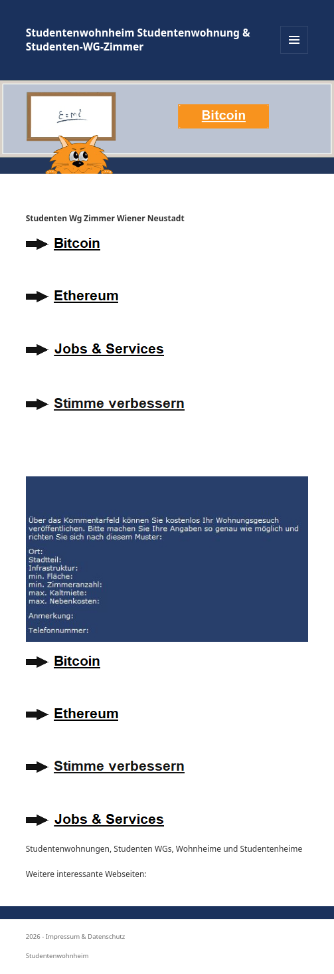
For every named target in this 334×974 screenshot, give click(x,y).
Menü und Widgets (294, 53)
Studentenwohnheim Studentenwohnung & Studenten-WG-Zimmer (138, 39)
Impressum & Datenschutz (85, 936)
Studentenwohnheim (57, 955)
